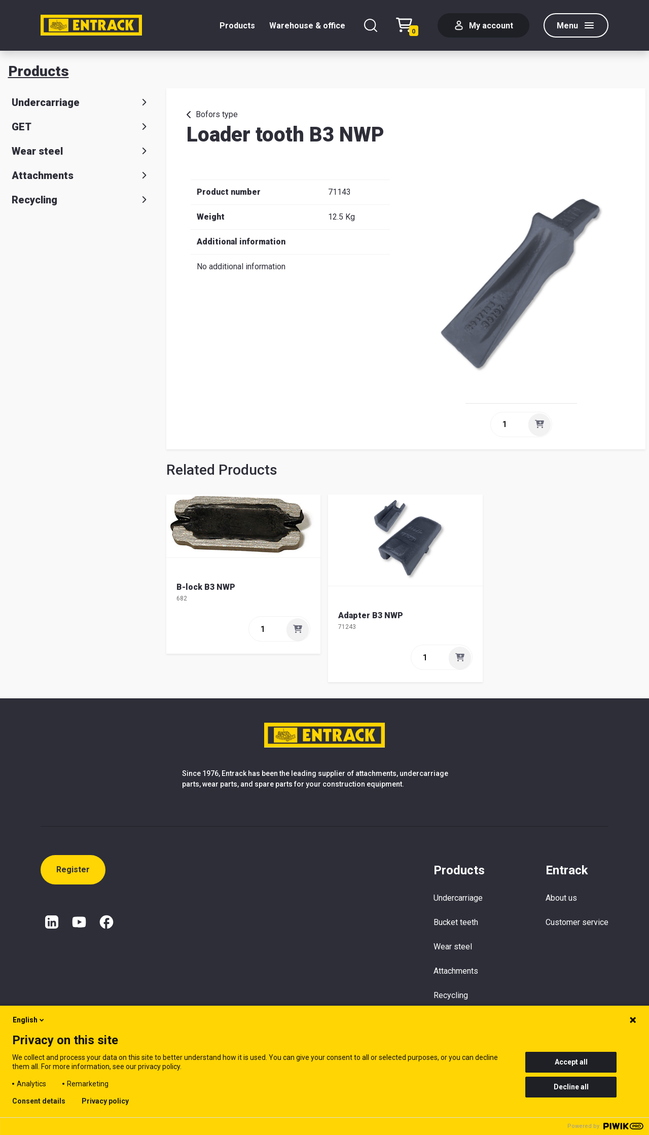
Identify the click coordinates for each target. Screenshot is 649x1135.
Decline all (571, 1087)
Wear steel (81, 151)
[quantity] (508, 424)
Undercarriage (81, 102)
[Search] (370, 25)
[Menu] (576, 25)
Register (73, 869)
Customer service (577, 922)
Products (237, 25)
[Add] (539, 424)
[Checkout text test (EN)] (409, 25)
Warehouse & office (307, 25)
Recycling (81, 200)
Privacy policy (105, 1101)
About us (561, 898)
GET (81, 127)
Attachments (81, 175)
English (29, 1020)
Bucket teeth (456, 922)
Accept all (571, 1062)
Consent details (38, 1101)
